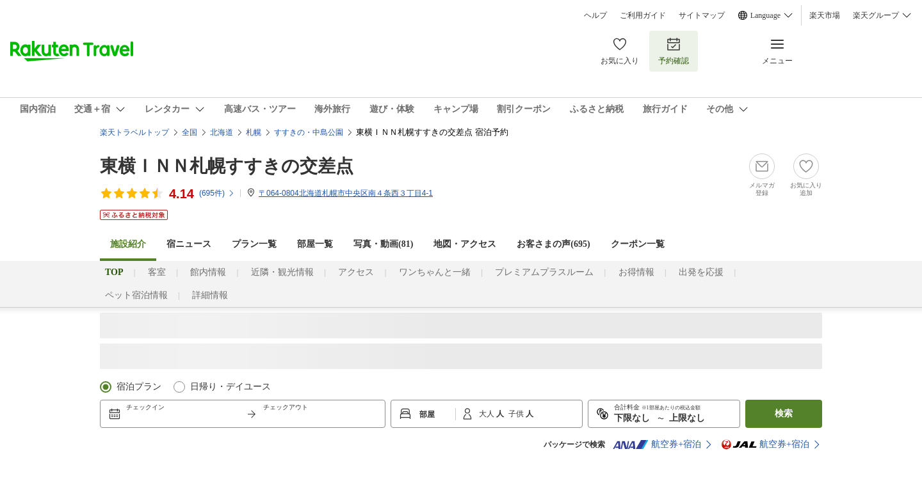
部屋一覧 (315, 244)
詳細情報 (210, 295)
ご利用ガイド (643, 15)
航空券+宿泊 (657, 444)
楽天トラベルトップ (134, 132)
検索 (784, 413)
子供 (517, 413)
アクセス (356, 272)
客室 (157, 272)
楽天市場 (824, 15)
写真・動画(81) (383, 244)
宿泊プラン (139, 386)
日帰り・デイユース (230, 386)
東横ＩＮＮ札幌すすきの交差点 (226, 166)
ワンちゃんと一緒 (435, 272)
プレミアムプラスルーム (544, 272)
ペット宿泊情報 (136, 295)
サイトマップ (702, 15)
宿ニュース (188, 244)
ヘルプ (595, 15)
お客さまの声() (553, 244)
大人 (487, 413)
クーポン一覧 (638, 244)
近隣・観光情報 (282, 272)
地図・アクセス (464, 244)
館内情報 (208, 272)
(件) (217, 193)
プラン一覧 (254, 244)
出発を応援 (701, 272)
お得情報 (636, 272)
